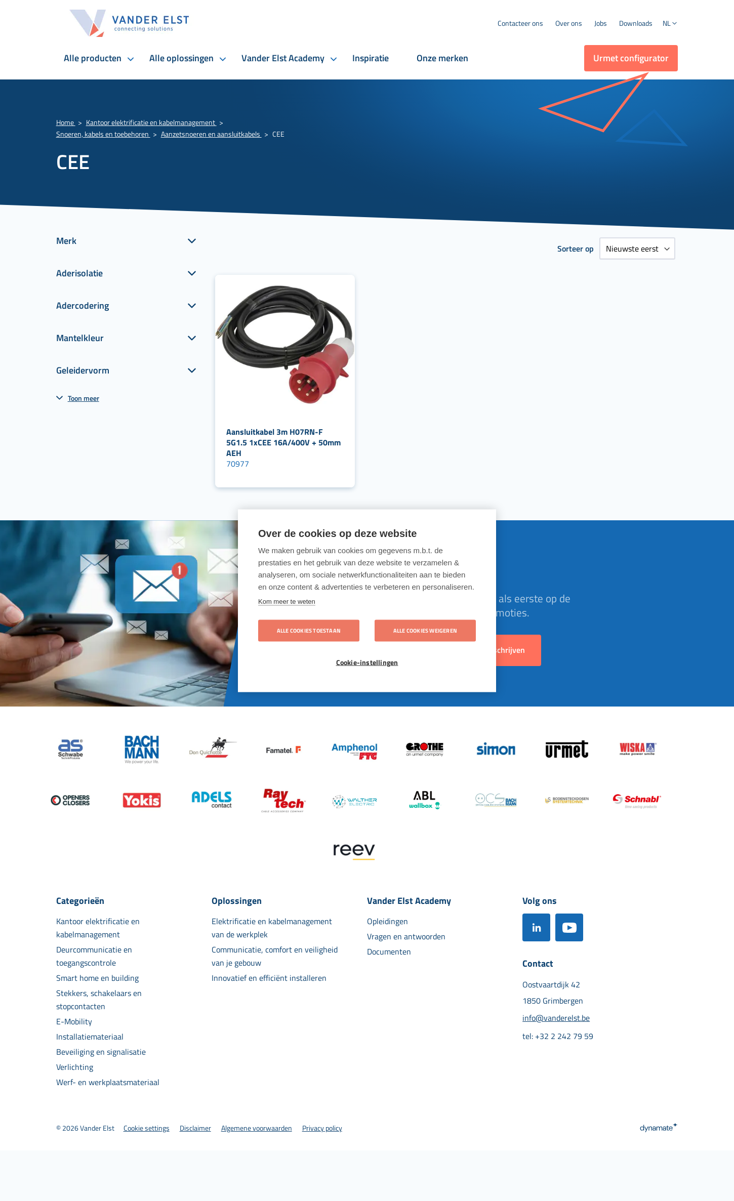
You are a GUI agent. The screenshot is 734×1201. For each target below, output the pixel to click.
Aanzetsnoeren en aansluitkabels (211, 134)
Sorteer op (575, 248)
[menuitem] (568, 23)
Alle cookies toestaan (309, 630)
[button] (670, 24)
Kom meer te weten (286, 601)
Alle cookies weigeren (425, 630)
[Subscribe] (505, 650)
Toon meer (83, 398)
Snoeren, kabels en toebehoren (103, 134)
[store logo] (129, 23)
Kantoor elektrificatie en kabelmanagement (151, 122)
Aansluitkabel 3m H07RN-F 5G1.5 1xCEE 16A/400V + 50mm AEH (283, 442)
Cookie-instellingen (367, 662)
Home (65, 122)
